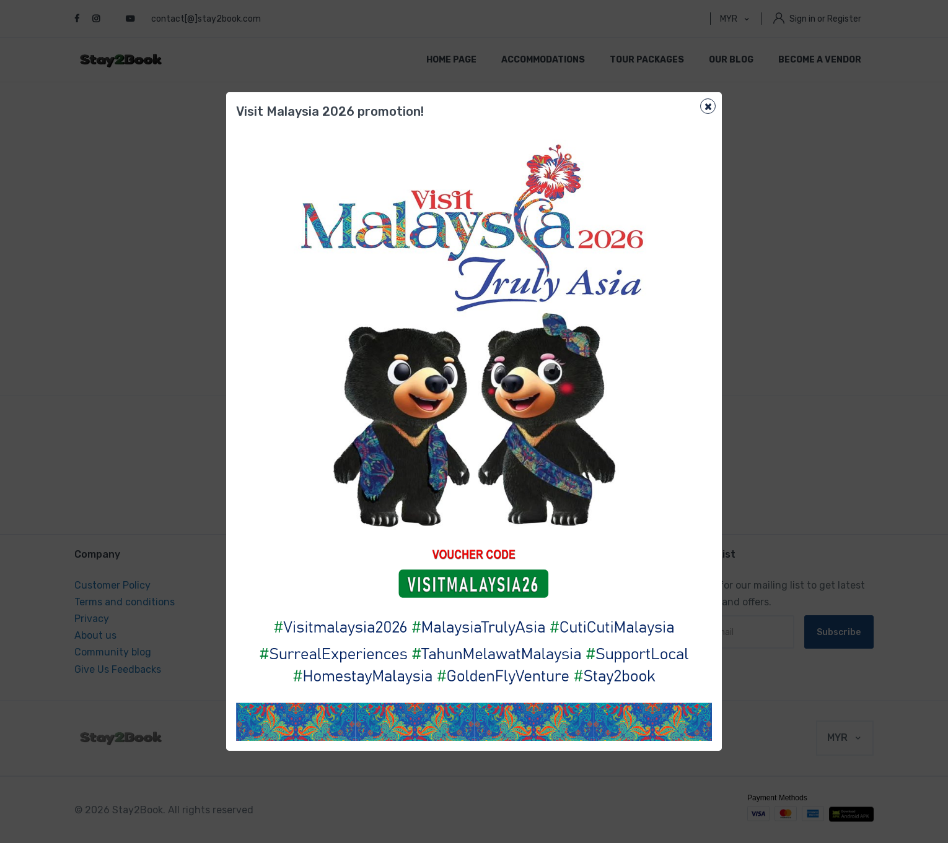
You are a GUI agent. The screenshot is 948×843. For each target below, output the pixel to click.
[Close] (708, 106)
